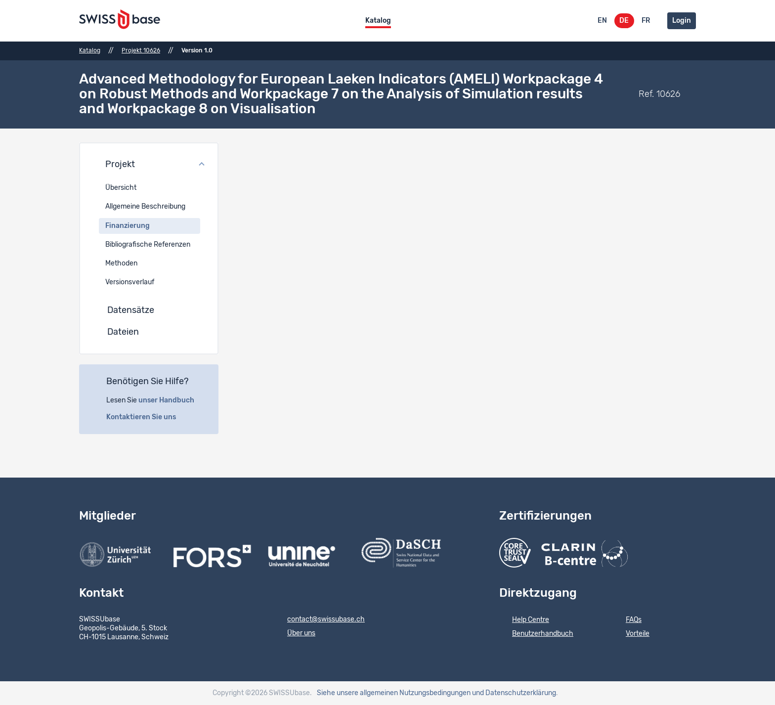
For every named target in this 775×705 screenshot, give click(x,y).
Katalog (378, 20)
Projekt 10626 (141, 50)
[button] (148, 165)
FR (646, 20)
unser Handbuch (171, 400)
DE (624, 20)
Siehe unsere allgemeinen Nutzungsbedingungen (394, 693)
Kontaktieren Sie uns (146, 417)
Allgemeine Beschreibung (145, 206)
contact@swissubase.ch (319, 620)
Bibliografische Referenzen (147, 244)
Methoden (121, 263)
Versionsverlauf (129, 282)
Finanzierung (127, 225)
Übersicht (120, 187)
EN (602, 20)
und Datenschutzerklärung (514, 693)
